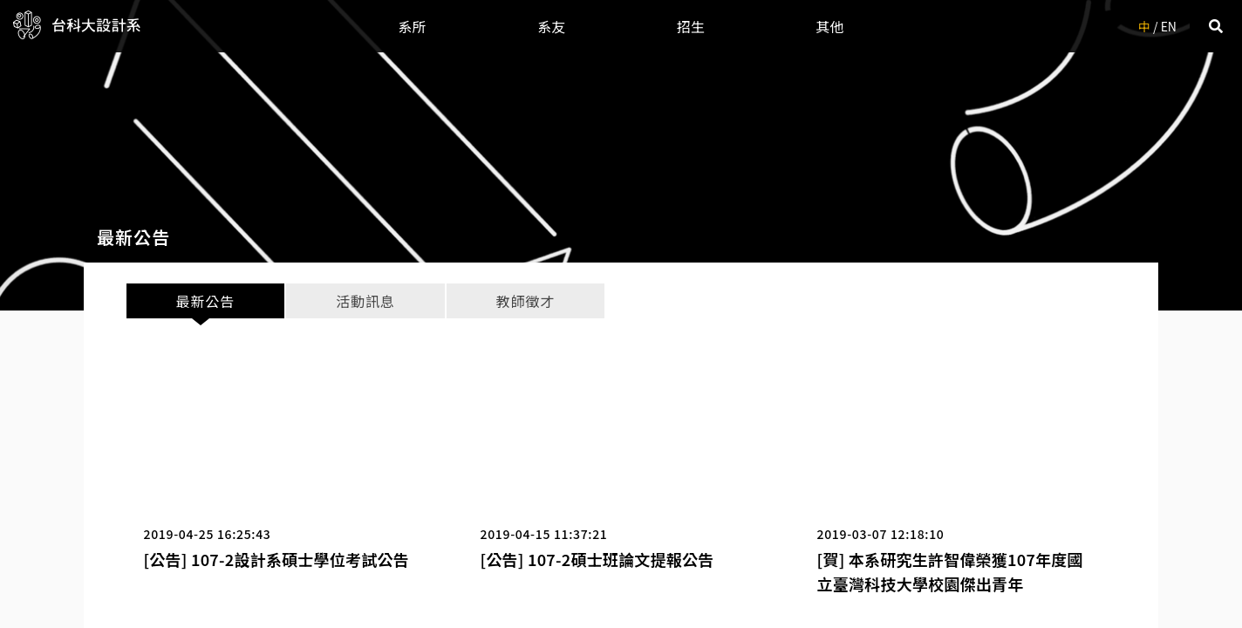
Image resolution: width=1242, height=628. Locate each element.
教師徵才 (525, 300)
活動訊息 (365, 300)
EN (1169, 26)
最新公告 (205, 300)
